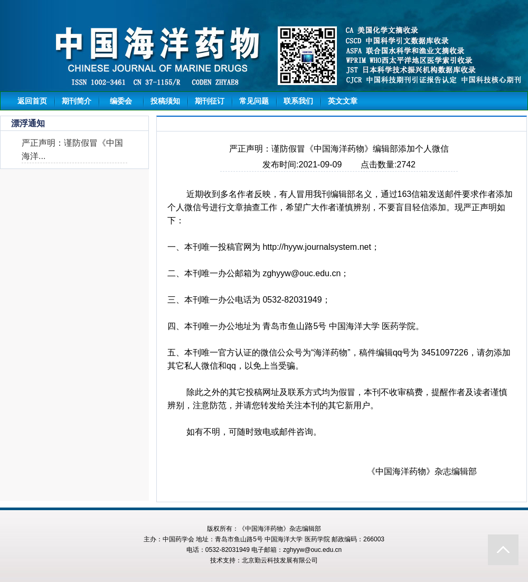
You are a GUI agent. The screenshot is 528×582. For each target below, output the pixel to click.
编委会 (121, 101)
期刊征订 (209, 101)
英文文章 (342, 101)
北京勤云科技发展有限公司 (280, 560)
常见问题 (254, 101)
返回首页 (32, 101)
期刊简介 (76, 101)
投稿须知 (165, 101)
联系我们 (298, 101)
